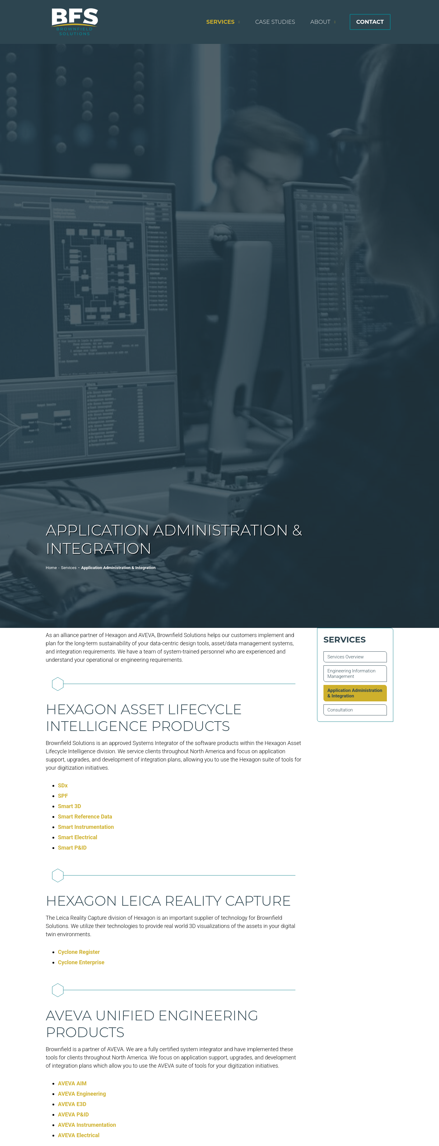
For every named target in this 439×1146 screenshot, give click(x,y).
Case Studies (275, 22)
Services (220, 22)
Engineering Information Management (351, 673)
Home (51, 567)
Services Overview (345, 657)
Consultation (340, 710)
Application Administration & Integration (354, 693)
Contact (370, 22)
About (320, 22)
